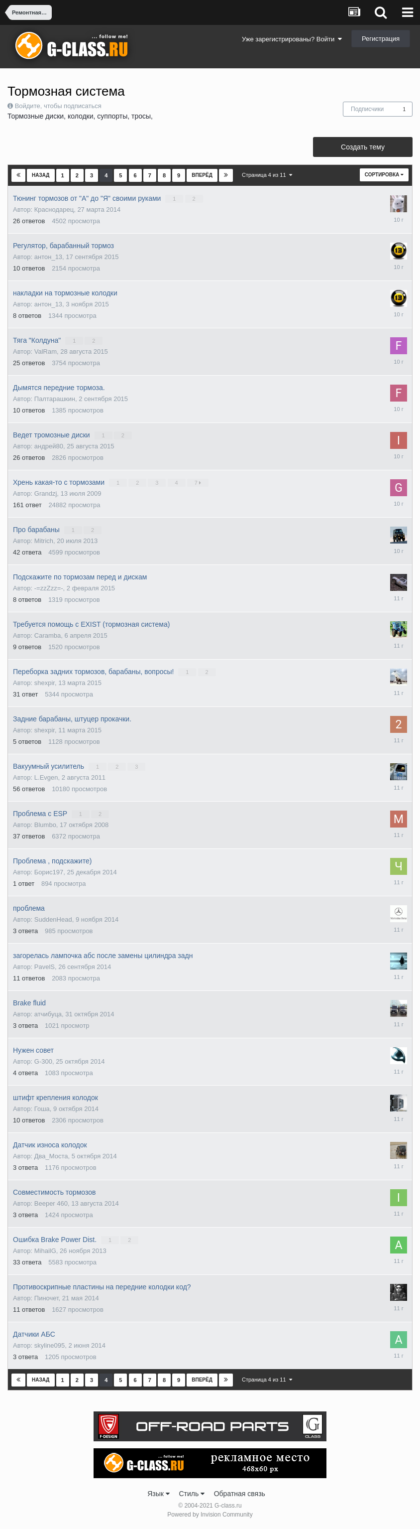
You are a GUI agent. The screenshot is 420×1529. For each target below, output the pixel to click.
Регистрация (381, 38)
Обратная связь (239, 1494)
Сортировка (384, 174)
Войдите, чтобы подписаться (58, 106)
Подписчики (367, 109)
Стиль (192, 1494)
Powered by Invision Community (209, 1514)
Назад (40, 175)
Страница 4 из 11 (267, 175)
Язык (158, 1494)
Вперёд (202, 175)
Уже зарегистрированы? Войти (292, 39)
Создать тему (363, 147)
